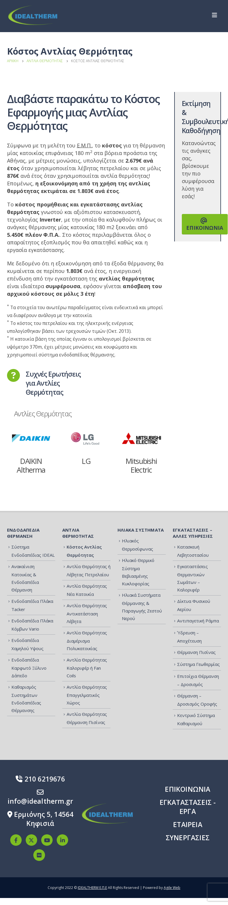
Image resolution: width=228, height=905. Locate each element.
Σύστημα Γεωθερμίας (198, 664)
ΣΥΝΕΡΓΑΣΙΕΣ (188, 837)
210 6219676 (40, 779)
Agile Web (172, 887)
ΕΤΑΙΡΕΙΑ (187, 824)
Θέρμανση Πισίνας (196, 652)
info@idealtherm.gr (40, 796)
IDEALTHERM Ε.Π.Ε (92, 887)
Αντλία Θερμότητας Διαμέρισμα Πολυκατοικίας (87, 640)
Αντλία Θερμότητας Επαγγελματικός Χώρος (87, 695)
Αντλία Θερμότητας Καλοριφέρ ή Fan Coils (87, 667)
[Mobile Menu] (216, 15)
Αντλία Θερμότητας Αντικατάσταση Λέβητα (87, 613)
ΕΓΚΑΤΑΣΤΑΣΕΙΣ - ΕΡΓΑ (188, 807)
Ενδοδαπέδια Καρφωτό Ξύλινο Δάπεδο (28, 667)
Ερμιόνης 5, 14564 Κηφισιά (40, 819)
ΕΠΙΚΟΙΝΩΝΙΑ (204, 224)
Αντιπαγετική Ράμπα (198, 621)
